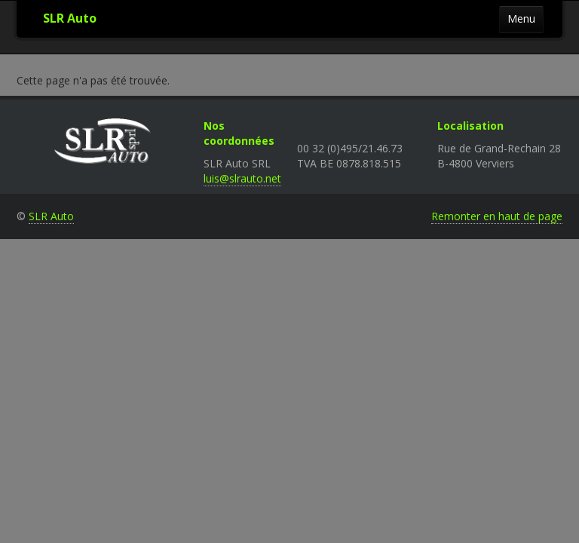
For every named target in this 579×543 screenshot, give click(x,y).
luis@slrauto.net (242, 178)
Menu (521, 18)
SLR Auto (69, 18)
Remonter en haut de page (496, 216)
